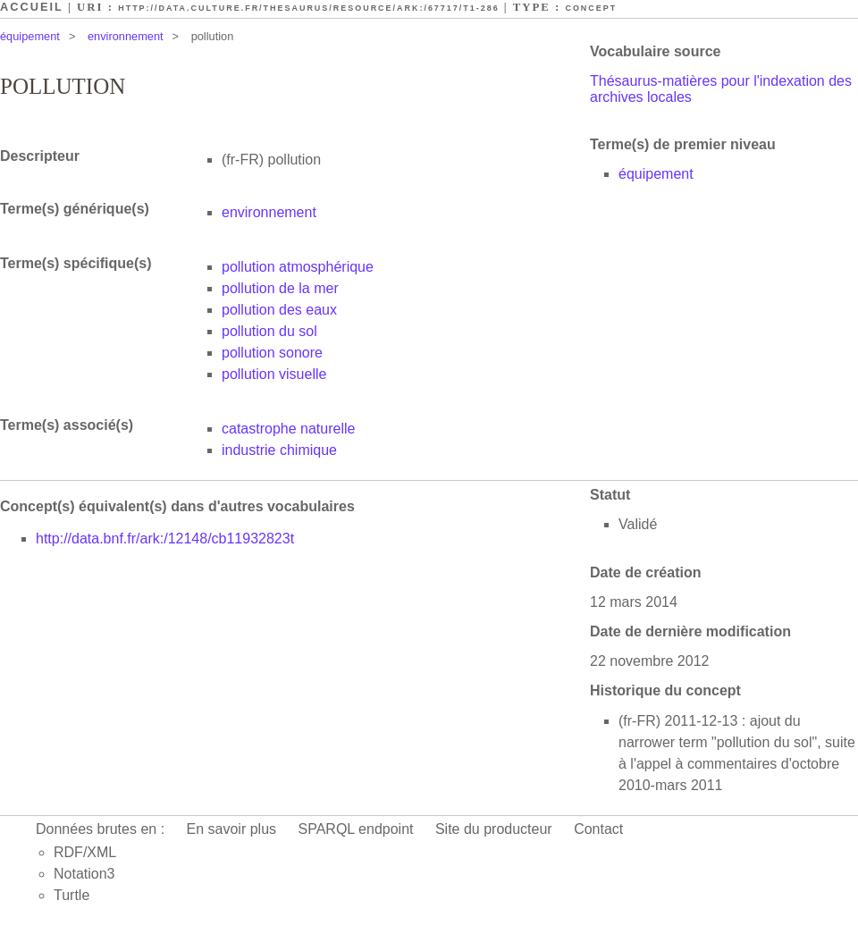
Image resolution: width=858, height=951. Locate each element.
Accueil (31, 6)
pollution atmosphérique (298, 266)
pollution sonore (272, 352)
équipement (30, 36)
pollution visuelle (274, 374)
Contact (598, 829)
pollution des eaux (279, 309)
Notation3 (84, 873)
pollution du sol (269, 331)
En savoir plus (232, 829)
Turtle (71, 895)
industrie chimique (279, 450)
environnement (126, 36)
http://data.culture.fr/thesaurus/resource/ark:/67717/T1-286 (308, 8)
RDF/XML (85, 852)
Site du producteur (493, 829)
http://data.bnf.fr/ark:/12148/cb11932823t (165, 538)
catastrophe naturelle (288, 428)
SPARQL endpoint (356, 829)
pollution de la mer (280, 288)
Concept (591, 8)
